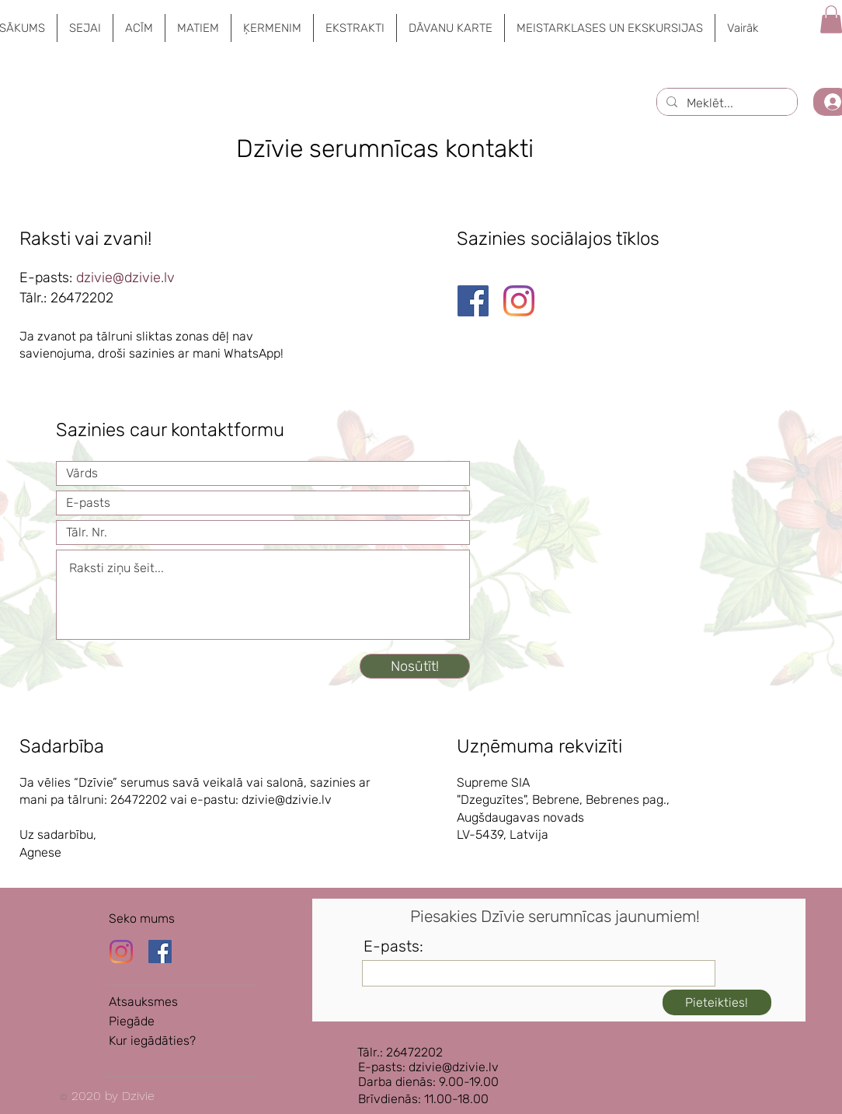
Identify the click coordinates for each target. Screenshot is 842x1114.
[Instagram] (518, 300)
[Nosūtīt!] (415, 666)
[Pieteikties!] (717, 1002)
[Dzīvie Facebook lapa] (160, 951)
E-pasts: (393, 946)
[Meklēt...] (725, 103)
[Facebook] (473, 300)
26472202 (81, 297)
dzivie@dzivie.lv (127, 277)
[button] (85, 28)
